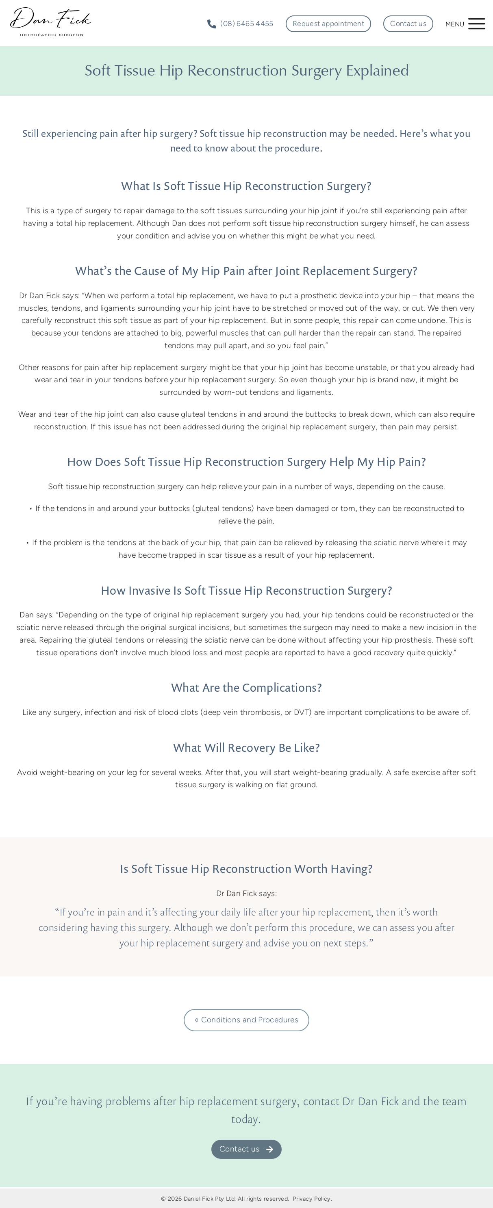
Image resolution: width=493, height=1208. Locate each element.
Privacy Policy (311, 1198)
